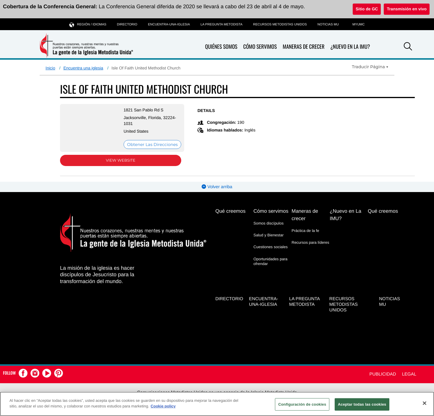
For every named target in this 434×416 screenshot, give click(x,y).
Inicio (50, 68)
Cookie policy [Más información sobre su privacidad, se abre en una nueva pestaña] (163, 406)
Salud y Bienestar (268, 235)
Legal (409, 374)
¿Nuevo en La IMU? (350, 47)
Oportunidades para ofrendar (270, 261)
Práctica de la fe (305, 230)
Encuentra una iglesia (83, 68)
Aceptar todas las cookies (362, 404)
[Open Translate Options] (370, 66)
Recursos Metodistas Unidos (280, 24)
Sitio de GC (367, 8)
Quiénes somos (221, 46)
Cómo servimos (260, 46)
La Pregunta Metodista (221, 24)
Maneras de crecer (303, 46)
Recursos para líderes (310, 242)
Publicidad (383, 374)
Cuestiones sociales (270, 247)
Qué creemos (230, 211)
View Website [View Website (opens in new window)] (120, 160)
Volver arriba (217, 186)
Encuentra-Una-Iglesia (169, 24)
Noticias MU (328, 24)
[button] (408, 47)
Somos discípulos (268, 223)
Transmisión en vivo (407, 8)
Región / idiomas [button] (88, 24)
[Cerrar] (424, 403)
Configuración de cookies (302, 404)
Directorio (127, 24)
